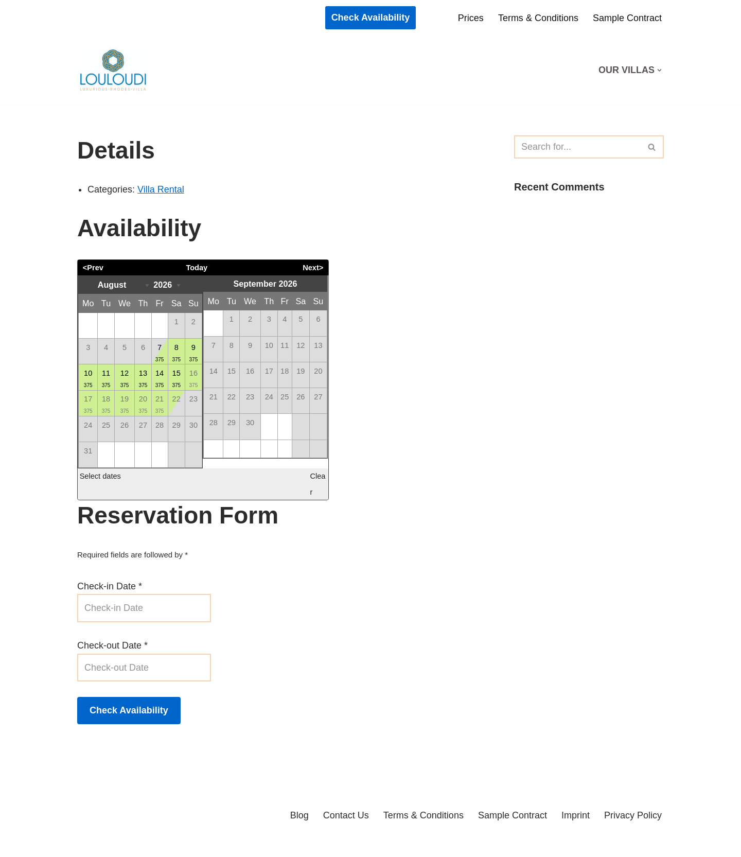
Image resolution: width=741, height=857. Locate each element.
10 (88, 379)
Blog (299, 815)
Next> (313, 268)
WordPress (181, 843)
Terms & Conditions (538, 18)
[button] (659, 70)
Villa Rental (160, 189)
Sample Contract (627, 18)
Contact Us (346, 815)
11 (106, 379)
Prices (471, 18)
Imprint (575, 815)
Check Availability (370, 17)
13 (143, 379)
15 (176, 379)
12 (124, 379)
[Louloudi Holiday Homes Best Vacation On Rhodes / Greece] (115, 70)
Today (196, 268)
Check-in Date (109, 586)
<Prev (93, 268)
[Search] (577, 147)
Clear (317, 484)
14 (159, 379)
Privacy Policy (633, 815)
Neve (88, 843)
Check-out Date (112, 645)
